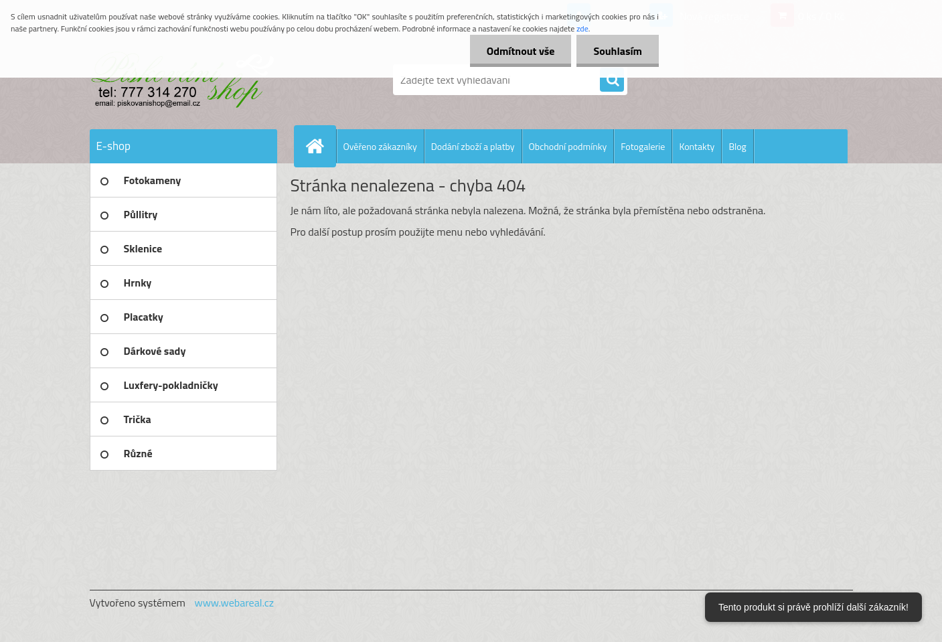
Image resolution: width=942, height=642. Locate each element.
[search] (612, 80)
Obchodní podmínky (568, 146)
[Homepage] (320, 146)
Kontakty (696, 146)
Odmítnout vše (521, 51)
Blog (737, 146)
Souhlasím (617, 51)
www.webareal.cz (234, 602)
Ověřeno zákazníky (380, 146)
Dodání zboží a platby (473, 146)
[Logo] (182, 79)
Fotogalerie (643, 146)
